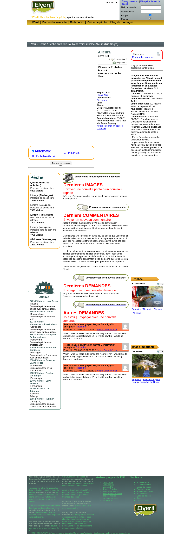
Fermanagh (36, 378)
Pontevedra (36, 339)
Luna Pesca (52, 301)
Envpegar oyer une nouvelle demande (89, 290)
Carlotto (50, 311)
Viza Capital (108, 500)
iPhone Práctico (110, 489)
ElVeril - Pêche (37, 44)
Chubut (35, 185)
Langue (101, 2)
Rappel (124, 15)
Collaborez (77, 22)
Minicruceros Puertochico (43, 324)
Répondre (81, 326)
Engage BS (108, 487)
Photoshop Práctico (111, 491)
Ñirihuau (35, 239)
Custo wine (108, 482)
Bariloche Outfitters (149, 382)
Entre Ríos (35, 365)
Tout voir (69, 317)
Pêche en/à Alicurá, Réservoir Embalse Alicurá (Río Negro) (83, 44)
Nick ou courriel (128, 7)
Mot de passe (127, 11)
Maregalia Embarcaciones (43, 335)
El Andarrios (108, 484)
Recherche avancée (54, 22)
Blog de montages (121, 22)
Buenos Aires (37, 314)
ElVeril (35, 22)
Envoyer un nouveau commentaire (87, 219)
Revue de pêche (97, 22)
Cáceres (34, 393)
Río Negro (102, 100)
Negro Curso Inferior (107, 329)
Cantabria (35, 327)
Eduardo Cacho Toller (42, 361)
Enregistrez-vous (130, 1)
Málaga (34, 303)
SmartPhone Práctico (112, 493)
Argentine (136, 309)
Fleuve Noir (102, 95)
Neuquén (45, 204)
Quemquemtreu (40, 182)
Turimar (50, 399)
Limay (34, 195)
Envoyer (125, 19)
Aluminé (137, 313)
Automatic (43, 151)
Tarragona (35, 401)
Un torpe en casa (110, 498)
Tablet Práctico (109, 496)
